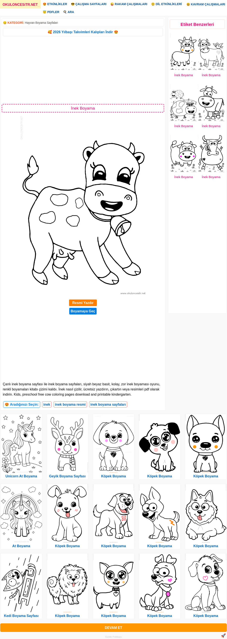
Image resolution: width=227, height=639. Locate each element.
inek (46, 404)
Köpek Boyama (67, 546)
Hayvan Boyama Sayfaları (41, 22)
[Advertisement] (83, 70)
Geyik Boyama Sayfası (67, 476)
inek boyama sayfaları (108, 404)
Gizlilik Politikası (113, 637)
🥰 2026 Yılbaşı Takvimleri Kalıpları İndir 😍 (83, 32)
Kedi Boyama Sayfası (21, 616)
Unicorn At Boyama (21, 476)
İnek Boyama (183, 75)
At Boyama (21, 546)
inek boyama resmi (70, 404)
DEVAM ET (113, 628)
